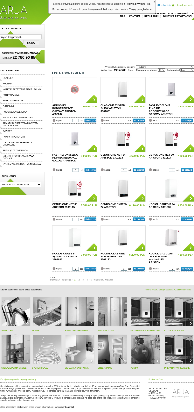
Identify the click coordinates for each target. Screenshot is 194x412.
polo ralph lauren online (111, 391)
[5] (91, 280)
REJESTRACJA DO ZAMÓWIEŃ (170, 13)
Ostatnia (109, 280)
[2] (79, 280)
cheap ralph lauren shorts (17, 393)
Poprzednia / (67, 280)
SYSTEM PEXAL (40, 368)
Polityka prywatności (177, 16)
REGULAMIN (151, 16)
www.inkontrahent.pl (64, 407)
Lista (110, 70)
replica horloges (43, 400)
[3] (83, 280)
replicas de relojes (38, 393)
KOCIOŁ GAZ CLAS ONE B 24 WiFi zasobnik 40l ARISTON (161, 258)
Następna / (99, 280)
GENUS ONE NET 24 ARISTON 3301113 (113, 156)
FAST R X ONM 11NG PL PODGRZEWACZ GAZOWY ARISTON (65, 157)
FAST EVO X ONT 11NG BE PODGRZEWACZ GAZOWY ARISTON (161, 110)
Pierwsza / (55, 280)
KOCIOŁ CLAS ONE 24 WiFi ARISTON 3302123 (112, 256)
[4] (87, 280)
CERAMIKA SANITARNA (77, 368)
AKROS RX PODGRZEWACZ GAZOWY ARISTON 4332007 (64, 110)
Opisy (130, 70)
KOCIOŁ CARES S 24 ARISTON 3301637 (162, 206)
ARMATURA (7, 330)
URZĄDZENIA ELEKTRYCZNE (145, 330)
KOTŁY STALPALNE (174, 330)
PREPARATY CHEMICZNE (177, 368)
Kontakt (134, 16)
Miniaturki (120, 69)
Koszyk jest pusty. (185, 5)
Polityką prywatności (138, 3)
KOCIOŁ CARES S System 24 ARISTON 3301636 (64, 256)
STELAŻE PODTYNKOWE (13, 368)
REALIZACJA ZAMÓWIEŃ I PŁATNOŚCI (127, 13)
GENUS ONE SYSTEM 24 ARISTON (114, 206)
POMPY (134, 368)
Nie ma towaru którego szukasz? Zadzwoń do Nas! (168, 289)
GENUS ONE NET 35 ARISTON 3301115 (64, 206)
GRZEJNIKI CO (105, 368)
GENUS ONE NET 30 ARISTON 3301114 (161, 156)
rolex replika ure (58, 400)
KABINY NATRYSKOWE (76, 330)
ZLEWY (35, 330)
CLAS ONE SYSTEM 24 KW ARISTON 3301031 (112, 108)
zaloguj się (166, 5)
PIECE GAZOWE (106, 330)
